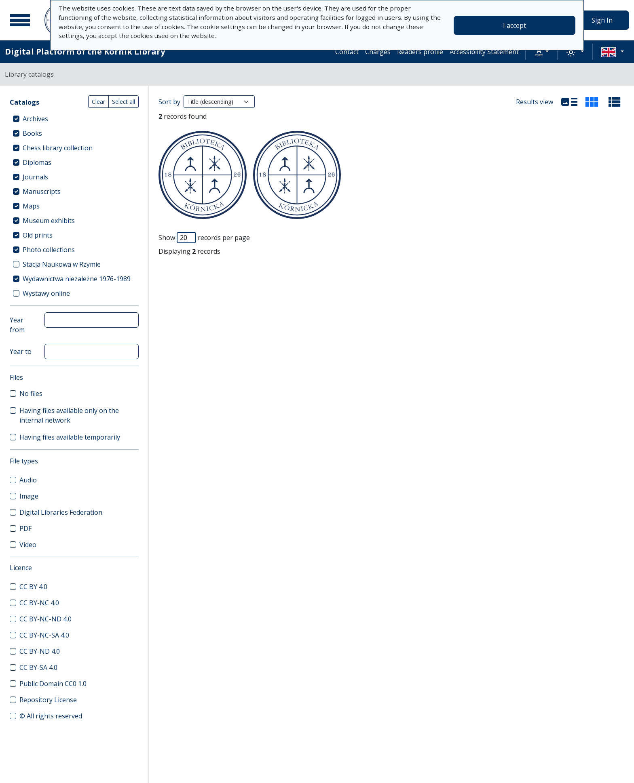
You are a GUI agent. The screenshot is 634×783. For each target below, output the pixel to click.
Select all (123, 101)
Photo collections (49, 249)
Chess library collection (58, 147)
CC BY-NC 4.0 (39, 602)
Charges (378, 51)
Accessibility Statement (484, 51)
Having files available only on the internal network (69, 415)
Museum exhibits (49, 220)
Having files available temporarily (69, 437)
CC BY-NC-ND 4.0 (45, 619)
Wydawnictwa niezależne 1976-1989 (77, 278)
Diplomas (37, 162)
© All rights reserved (50, 715)
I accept (514, 25)
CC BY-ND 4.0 (39, 651)
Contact (347, 51)
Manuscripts (42, 191)
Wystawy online (46, 293)
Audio (28, 480)
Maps (31, 206)
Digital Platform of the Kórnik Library (85, 51)
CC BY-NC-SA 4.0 (44, 635)
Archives (35, 118)
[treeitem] (74, 118)
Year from (17, 325)
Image (28, 496)
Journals (35, 177)
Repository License (48, 699)
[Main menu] (20, 20)
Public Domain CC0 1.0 (53, 683)
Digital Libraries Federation (60, 512)
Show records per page (204, 237)
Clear (98, 101)
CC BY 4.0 (33, 586)
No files (30, 393)
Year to (21, 351)
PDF (25, 528)
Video (27, 544)
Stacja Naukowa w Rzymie (62, 264)
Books (32, 133)
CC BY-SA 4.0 (38, 667)
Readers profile (420, 51)
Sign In (602, 20)
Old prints (38, 235)
